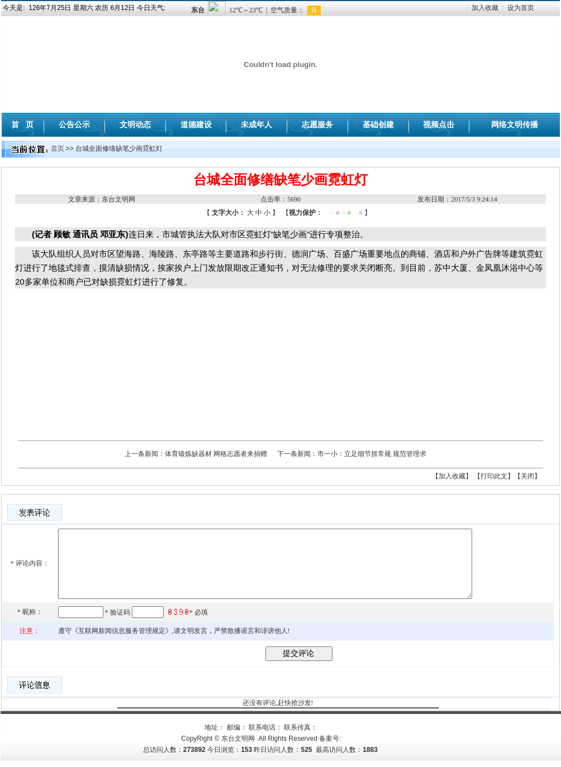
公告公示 (74, 124)
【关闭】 (527, 476)
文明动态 (135, 124)
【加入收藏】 (452, 476)
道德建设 (196, 124)
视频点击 (438, 124)
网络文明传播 (514, 124)
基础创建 (378, 124)
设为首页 (520, 8)
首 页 (22, 124)
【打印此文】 (494, 476)
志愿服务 (317, 124)
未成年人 (256, 124)
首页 (57, 148)
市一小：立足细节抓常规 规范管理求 (371, 454)
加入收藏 (485, 8)
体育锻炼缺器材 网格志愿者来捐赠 (216, 454)
